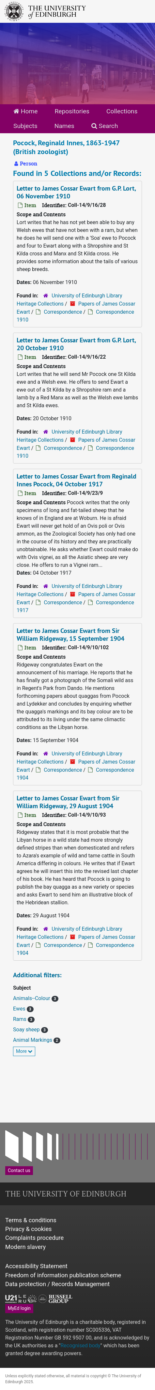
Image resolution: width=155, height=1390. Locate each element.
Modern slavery (25, 1246)
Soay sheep (27, 1029)
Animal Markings (33, 1040)
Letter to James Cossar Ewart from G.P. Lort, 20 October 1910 (76, 344)
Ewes (20, 1009)
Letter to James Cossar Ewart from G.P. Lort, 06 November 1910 (76, 192)
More (24, 1051)
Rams (20, 1019)
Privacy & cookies (28, 1228)
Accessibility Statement (36, 1266)
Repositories (71, 111)
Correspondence (63, 312)
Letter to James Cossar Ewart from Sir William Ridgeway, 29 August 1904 (68, 802)
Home (25, 111)
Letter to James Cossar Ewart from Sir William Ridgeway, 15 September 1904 (70, 634)
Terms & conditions (30, 1220)
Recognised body (80, 1345)
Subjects (25, 126)
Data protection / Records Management (57, 1284)
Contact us (19, 1170)
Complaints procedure (34, 1237)
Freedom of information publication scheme (63, 1275)
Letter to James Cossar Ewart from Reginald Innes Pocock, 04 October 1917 (76, 480)
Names (64, 126)
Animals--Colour (32, 998)
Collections (121, 111)
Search (104, 126)
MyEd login (19, 1308)
